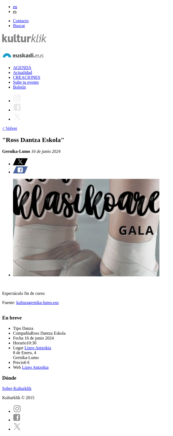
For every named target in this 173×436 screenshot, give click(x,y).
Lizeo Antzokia (37, 347)
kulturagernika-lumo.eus (37, 302)
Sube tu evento (26, 82)
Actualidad (22, 72)
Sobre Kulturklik (16, 388)
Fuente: (9, 302)
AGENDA (22, 67)
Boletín (19, 87)
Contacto (21, 20)
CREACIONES (26, 77)
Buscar (19, 25)
